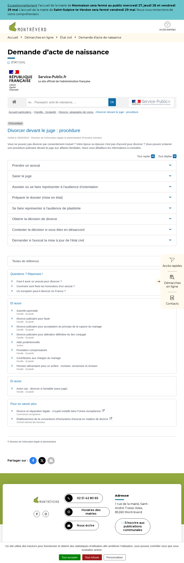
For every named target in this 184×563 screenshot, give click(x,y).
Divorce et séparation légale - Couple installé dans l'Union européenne (61, 411)
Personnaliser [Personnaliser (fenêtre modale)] (114, 557)
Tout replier (146, 156)
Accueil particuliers (20, 112)
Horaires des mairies (83, 512)
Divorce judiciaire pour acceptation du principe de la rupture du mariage (59, 326)
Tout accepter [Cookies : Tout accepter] (70, 557)
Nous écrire (79, 525)
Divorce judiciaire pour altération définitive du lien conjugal (51, 334)
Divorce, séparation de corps (76, 112)
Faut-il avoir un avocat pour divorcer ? (39, 281)
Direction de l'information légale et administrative (33, 441)
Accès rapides (167, 26)
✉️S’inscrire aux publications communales (132, 526)
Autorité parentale (27, 310)
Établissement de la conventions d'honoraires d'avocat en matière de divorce (64, 418)
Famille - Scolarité (45, 112)
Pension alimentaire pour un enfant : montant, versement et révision (57, 365)
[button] (91, 165)
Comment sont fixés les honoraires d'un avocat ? (46, 286)
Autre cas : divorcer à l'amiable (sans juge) (42, 388)
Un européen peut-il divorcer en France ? (41, 291)
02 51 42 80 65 (81, 498)
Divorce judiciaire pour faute (33, 318)
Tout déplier (167, 156)
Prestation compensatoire (32, 350)
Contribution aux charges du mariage (39, 357)
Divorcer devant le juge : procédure (117, 112)
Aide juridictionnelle (28, 342)
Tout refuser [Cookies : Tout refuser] (92, 557)
